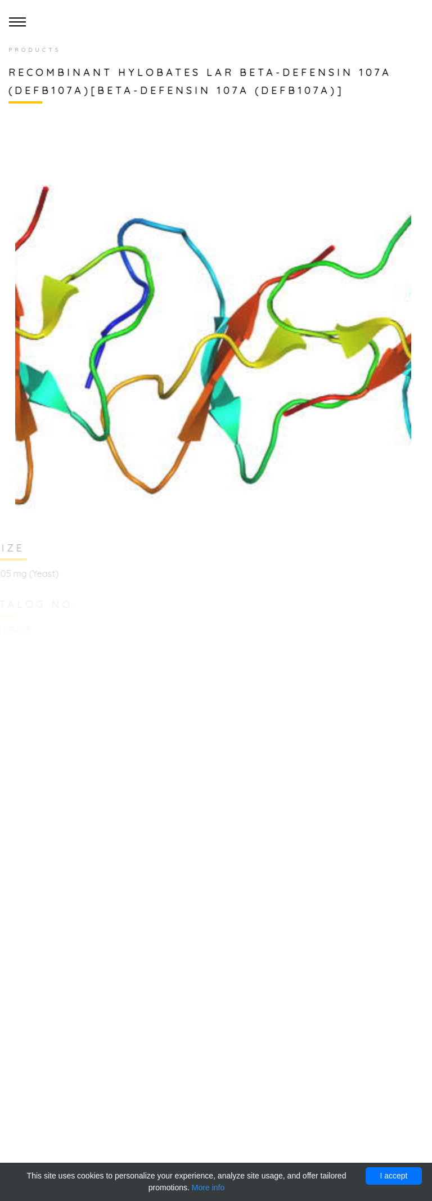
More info (208, 1187)
